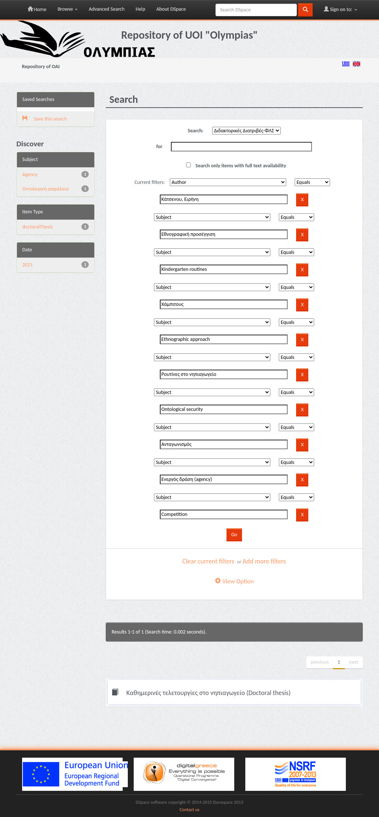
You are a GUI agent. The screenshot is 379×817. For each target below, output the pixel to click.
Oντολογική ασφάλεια (45, 189)
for (159, 146)
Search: (196, 131)
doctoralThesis (37, 227)
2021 (27, 265)
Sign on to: (340, 9)
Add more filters (264, 561)
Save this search (44, 119)
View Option (234, 581)
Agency (30, 174)
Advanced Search (106, 9)
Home (37, 9)
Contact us (190, 809)
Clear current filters (208, 561)
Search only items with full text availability (236, 166)
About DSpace (171, 9)
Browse (67, 9)
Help (140, 9)
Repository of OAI (41, 66)
